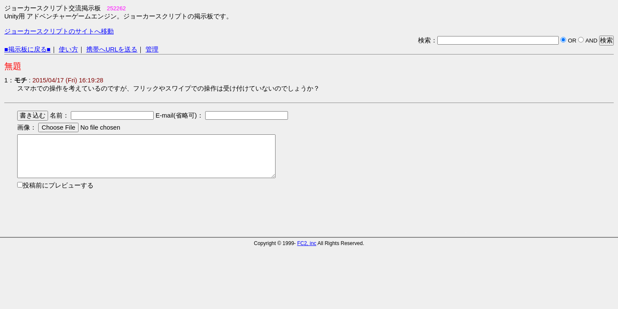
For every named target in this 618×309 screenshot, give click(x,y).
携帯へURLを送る (111, 49)
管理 (151, 49)
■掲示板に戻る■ (27, 49)
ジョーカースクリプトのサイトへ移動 (59, 31)
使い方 (68, 49)
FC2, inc (306, 243)
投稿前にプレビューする (58, 185)
